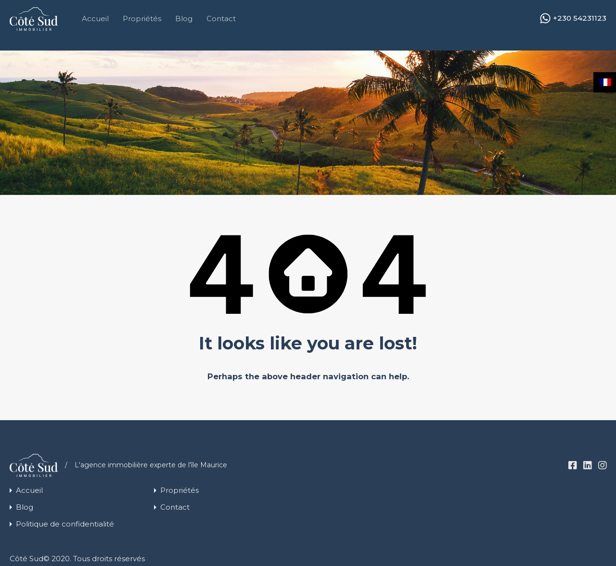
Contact (221, 18)
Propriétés (142, 18)
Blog (183, 18)
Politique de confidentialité (65, 523)
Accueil (95, 18)
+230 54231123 (579, 18)
